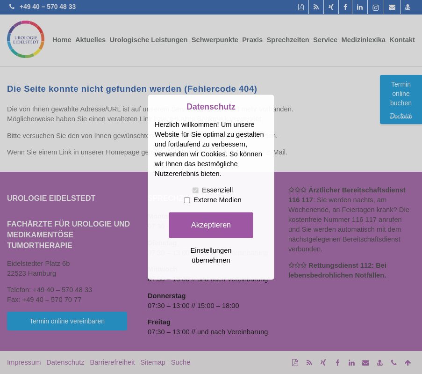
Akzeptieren (211, 224)
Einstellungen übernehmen (210, 255)
